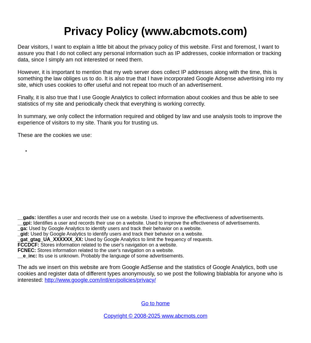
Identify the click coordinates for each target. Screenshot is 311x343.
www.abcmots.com (184, 316)
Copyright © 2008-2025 (133, 316)
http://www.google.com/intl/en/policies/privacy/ (100, 280)
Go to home (155, 303)
